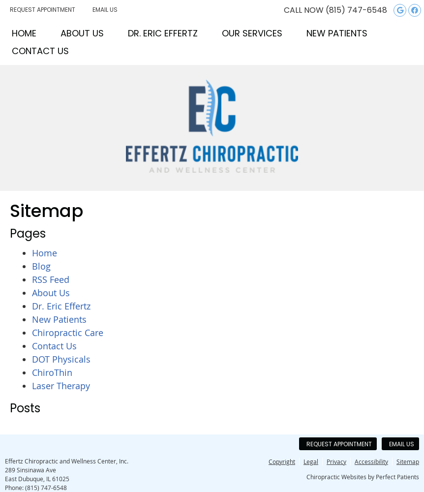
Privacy (336, 461)
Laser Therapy (61, 386)
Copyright (282, 461)
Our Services (252, 33)
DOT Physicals (61, 359)
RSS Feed (50, 279)
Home (24, 33)
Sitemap (407, 461)
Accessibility (371, 461)
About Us (82, 33)
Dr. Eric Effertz (163, 33)
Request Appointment (42, 9)
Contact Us (40, 51)
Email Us (105, 9)
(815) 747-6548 (356, 10)
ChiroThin (52, 372)
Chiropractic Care (67, 332)
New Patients (336, 33)
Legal (310, 461)
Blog (41, 266)
